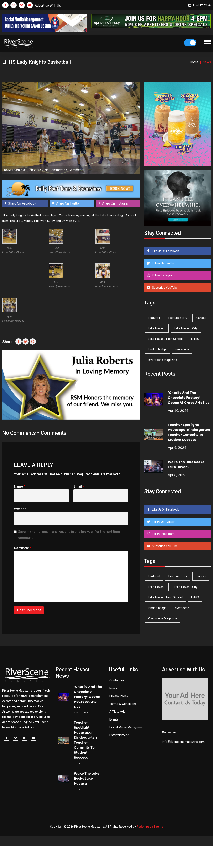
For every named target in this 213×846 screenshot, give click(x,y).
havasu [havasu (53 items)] (201, 318)
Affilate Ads (117, 711)
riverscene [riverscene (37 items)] (182, 349)
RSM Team (12, 170)
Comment (22, 548)
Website (20, 509)
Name (19, 486)
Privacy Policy (118, 696)
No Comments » (56, 170)
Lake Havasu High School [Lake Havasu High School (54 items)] (165, 339)
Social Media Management (127, 727)
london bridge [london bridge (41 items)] (157, 349)
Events (114, 719)
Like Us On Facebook (165, 251)
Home (194, 62)
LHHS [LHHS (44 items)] (195, 339)
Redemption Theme (149, 826)
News (113, 688)
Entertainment (119, 735)
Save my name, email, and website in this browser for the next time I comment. (69, 535)
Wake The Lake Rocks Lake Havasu (186, 464)
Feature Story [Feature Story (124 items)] (177, 318)
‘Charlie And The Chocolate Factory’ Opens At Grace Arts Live (189, 397)
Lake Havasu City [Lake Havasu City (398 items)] (185, 328)
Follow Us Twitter (163, 263)
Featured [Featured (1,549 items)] (154, 318)
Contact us (117, 680)
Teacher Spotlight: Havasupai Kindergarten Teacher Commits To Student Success (189, 432)
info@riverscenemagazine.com (183, 742)
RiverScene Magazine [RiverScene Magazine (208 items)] (162, 360)
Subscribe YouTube (164, 287)
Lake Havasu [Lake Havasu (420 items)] (156, 328)
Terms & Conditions (123, 704)
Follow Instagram (163, 275)
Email (78, 486)
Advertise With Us (48, 5)
